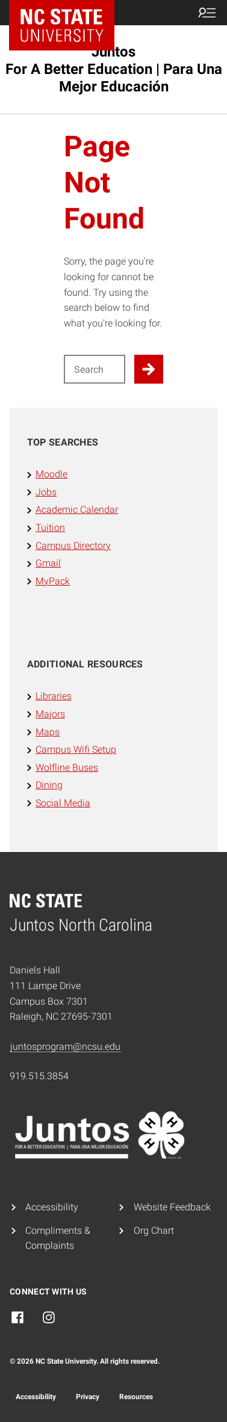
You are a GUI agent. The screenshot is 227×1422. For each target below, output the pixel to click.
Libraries (54, 696)
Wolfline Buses (67, 767)
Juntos (113, 69)
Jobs (46, 492)
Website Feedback (172, 1207)
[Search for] (94, 369)
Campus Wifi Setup (76, 749)
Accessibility (51, 1207)
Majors (50, 714)
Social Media (63, 803)
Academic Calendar (77, 509)
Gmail (48, 563)
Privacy (87, 1397)
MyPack (53, 581)
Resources (136, 1397)
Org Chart (154, 1230)
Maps (48, 732)
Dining (49, 785)
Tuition (50, 527)
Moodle (51, 474)
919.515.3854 (39, 1076)
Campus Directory (73, 545)
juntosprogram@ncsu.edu (65, 1046)
